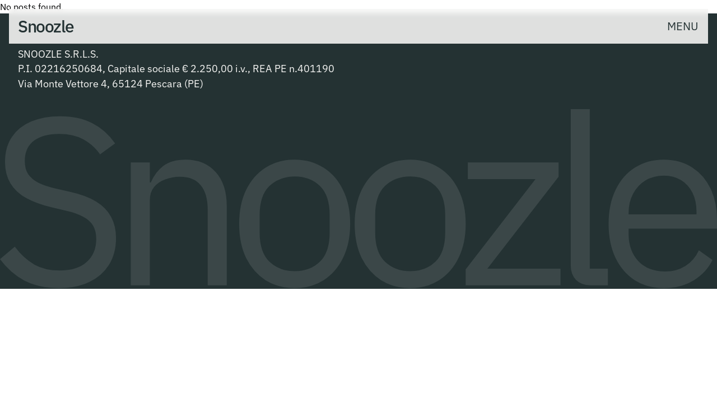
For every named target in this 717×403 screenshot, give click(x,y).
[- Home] (46, 26)
